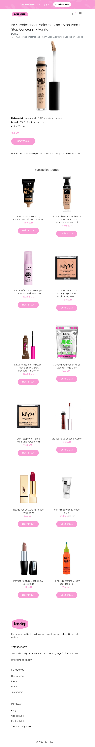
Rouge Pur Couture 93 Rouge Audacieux (28, 511)
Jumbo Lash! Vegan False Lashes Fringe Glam (66, 366)
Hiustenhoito (17, 676)
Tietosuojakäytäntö (21, 726)
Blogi (13, 710)
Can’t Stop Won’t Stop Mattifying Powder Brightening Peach (66, 293)
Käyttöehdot (17, 721)
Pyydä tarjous (62, 4)
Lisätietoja (23, 141)
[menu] (80, 13)
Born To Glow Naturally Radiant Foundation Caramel (28, 218)
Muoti (14, 686)
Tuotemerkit (30, 118)
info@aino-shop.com (21, 659)
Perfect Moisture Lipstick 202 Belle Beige (28, 582)
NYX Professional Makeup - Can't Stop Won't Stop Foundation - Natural (67, 219)
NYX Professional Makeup (49, 118)
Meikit (14, 681)
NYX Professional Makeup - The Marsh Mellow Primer (28, 292)
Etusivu (14, 33)
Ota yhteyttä (17, 715)
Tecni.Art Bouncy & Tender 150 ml (66, 511)
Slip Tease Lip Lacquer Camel (67, 438)
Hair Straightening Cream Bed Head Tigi (66, 582)
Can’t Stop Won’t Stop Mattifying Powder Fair (28, 440)
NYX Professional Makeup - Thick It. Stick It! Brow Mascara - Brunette (28, 367)
